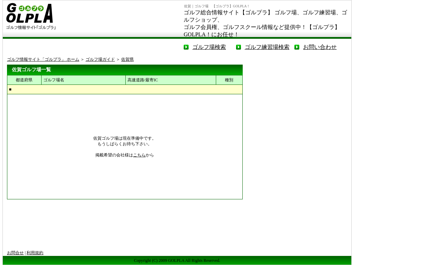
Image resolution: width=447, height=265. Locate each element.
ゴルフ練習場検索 (267, 47)
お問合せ (15, 252)
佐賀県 (127, 59)
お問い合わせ (320, 47)
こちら (139, 155)
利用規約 (35, 252)
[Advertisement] (299, 108)
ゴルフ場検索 (209, 47)
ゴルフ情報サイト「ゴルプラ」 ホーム (43, 59)
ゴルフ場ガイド (100, 59)
